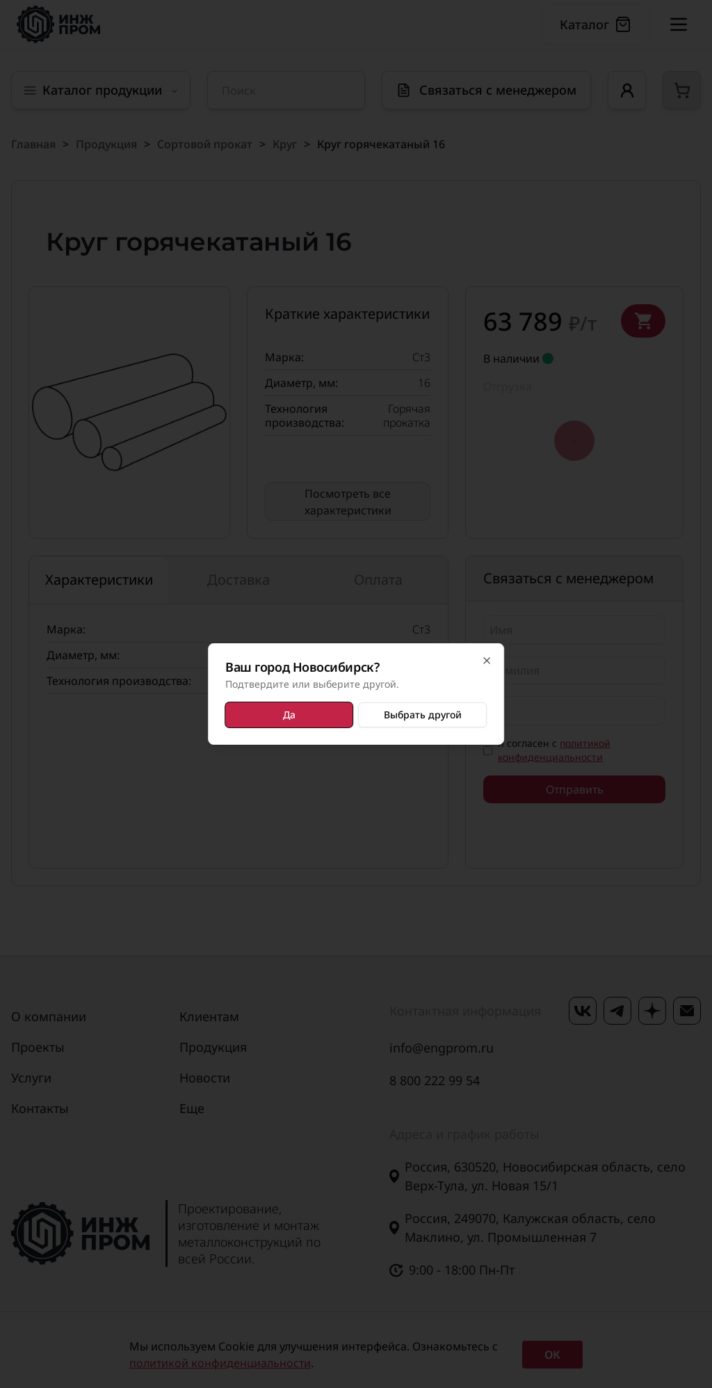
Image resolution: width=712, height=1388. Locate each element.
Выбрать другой (422, 714)
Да (289, 714)
